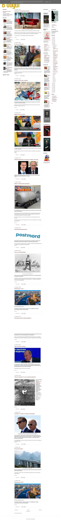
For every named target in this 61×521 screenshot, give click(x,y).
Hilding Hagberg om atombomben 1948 (54, 99)
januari (54, 81)
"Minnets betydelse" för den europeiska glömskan (25, 377)
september (54, 73)
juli (53, 75)
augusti (54, 74)
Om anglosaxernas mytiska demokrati (46, 49)
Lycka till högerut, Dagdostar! (9, 20)
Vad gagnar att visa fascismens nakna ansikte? (48, 102)
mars (53, 79)
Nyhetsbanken (54, 24)
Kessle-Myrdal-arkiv (54, 25)
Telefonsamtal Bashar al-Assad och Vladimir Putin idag (26, 159)
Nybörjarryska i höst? (19, 288)
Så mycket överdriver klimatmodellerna (22, 318)
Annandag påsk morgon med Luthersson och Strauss (9, 68)
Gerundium (53, 27)
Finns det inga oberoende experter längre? (9, 45)
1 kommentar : (17, 75)
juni (53, 76)
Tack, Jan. (45, 61)
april (53, 78)
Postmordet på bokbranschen (20, 229)
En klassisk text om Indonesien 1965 (54, 101)
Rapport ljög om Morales (19, 114)
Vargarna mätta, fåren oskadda (21, 80)
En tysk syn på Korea (19, 44)
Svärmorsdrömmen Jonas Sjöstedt (9, 32)
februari (54, 80)
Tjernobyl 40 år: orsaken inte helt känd (47, 50)
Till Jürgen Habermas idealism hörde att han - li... (47, 60)
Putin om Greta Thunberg (19, 346)
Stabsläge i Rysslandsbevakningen (21, 11)
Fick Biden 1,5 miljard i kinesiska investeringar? (24, 413)
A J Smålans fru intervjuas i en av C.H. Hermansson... (46, 55)
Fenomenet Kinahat (18, 448)
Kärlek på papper (48, 83)
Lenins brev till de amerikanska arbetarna (55, 97)
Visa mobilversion (28, 511)
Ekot (52, 103)
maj (53, 77)
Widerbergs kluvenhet (48, 67)
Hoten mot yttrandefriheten (20, 252)
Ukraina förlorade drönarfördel (46, 44)
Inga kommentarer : (18, 224)
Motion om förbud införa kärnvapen (21, 183)
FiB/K (52, 26)
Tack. (44, 62)
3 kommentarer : (17, 39)
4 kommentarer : (17, 247)
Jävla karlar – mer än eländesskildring (48, 92)
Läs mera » (15, 37)
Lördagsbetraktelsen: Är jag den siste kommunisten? (9, 38)
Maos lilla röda (54, 98)
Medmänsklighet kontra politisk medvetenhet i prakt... (47, 58)
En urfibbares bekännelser (48, 75)
